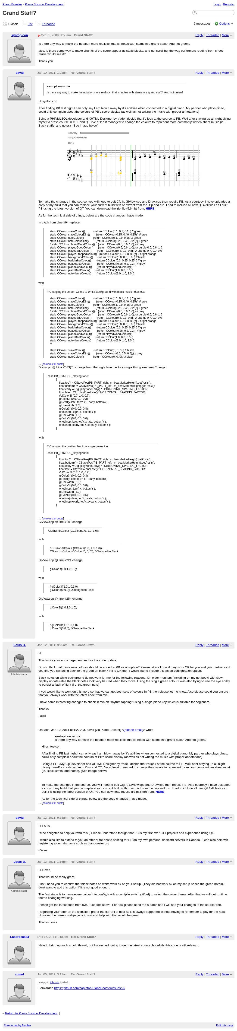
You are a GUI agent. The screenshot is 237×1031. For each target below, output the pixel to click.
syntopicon (19, 35)
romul (19, 974)
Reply (199, 35)
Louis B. (19, 645)
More (225, 35)
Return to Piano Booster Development (31, 1013)
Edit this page (224, 1025)
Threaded (48, 24)
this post (54, 982)
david (20, 72)
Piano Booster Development (44, 4)
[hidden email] (133, 730)
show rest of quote (53, 364)
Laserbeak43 (19, 937)
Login (217, 4)
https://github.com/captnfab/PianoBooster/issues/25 (89, 988)
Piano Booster (12, 4)
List (30, 24)
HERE (150, 208)
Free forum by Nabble (17, 1025)
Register (228, 4)
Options (224, 23)
